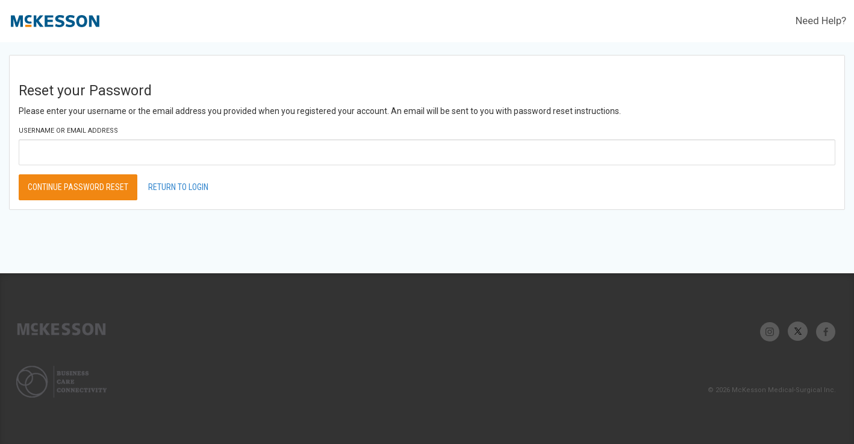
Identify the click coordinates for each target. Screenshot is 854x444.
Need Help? (821, 20)
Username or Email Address (68, 131)
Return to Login (178, 187)
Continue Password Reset (78, 187)
